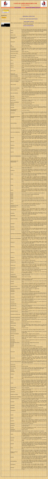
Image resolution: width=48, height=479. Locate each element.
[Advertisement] (28, 11)
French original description (28, 25)
